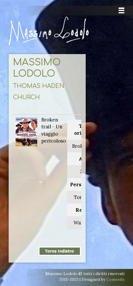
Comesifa (115, 279)
